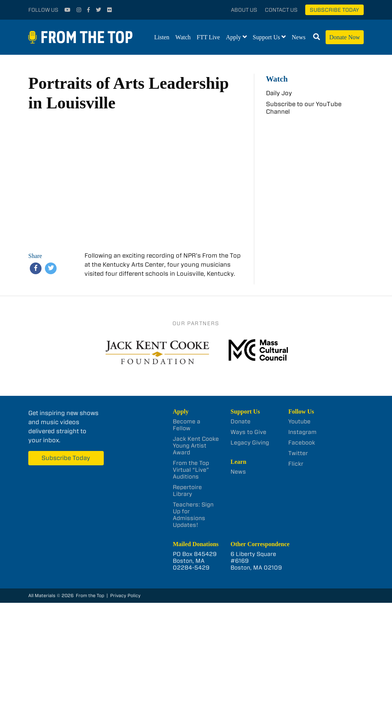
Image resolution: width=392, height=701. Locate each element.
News (298, 37)
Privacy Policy (125, 595)
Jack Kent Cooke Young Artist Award (196, 445)
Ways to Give (248, 432)
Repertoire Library (187, 490)
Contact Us (281, 10)
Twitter (298, 453)
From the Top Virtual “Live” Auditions (191, 470)
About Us (244, 10)
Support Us (266, 37)
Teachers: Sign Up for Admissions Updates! (193, 514)
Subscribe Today (334, 10)
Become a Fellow (186, 425)
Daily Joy (279, 93)
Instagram (302, 432)
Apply (233, 37)
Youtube (299, 421)
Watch (183, 37)
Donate (241, 421)
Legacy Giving (250, 442)
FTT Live (208, 37)
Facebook (301, 442)
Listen (161, 37)
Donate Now (344, 37)
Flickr (295, 463)
